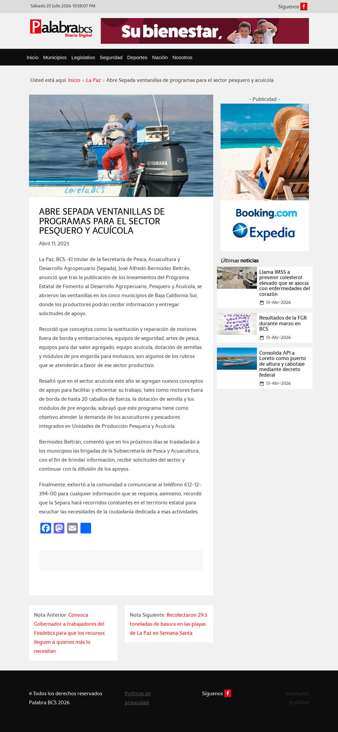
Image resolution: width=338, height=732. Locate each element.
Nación (160, 57)
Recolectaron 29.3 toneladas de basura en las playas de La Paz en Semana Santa (168, 624)
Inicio (32, 57)
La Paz (93, 80)
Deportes (137, 57)
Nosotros (183, 57)
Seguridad (111, 57)
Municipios (55, 57)
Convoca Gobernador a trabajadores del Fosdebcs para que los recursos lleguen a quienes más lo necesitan (69, 633)
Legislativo (83, 57)
